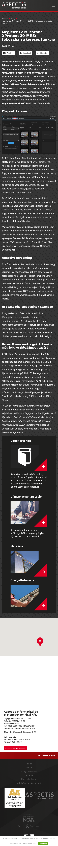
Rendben (43, 844)
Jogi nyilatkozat (29, 779)
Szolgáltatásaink (29, 771)
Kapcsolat (29, 775)
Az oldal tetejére (46, 755)
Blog (13, 18)
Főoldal (5, 18)
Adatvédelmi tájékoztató (29, 783)
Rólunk (29, 767)
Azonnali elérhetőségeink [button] (15, 748)
